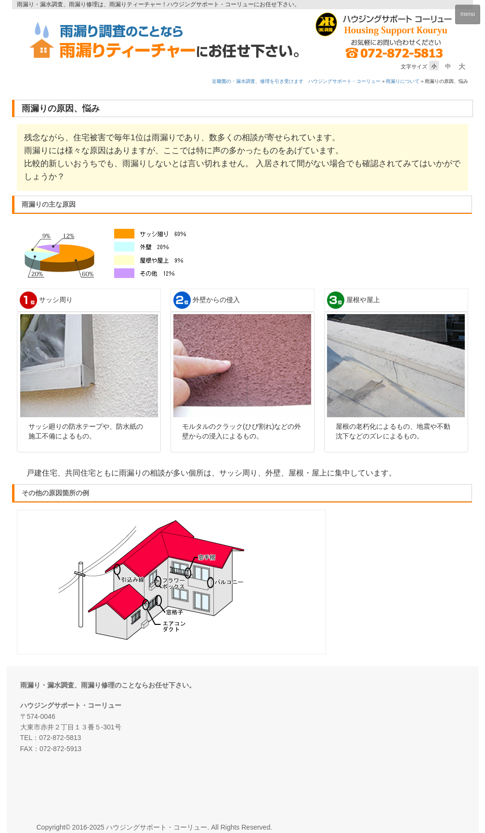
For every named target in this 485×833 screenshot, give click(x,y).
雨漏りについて (402, 81)
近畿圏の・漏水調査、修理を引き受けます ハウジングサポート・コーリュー (296, 81)
